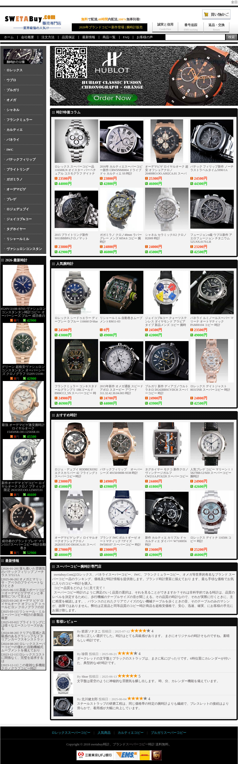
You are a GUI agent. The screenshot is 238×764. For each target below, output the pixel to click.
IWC (9, 149)
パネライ (12, 139)
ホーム (9, 37)
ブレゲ (11, 199)
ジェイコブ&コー (19, 219)
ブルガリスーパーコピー (168, 732)
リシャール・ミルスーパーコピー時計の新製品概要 (23, 615)
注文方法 (47, 37)
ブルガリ (12, 90)
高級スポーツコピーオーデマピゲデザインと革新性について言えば (23, 593)
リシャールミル (17, 239)
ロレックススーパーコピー (71, 732)
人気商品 (104, 732)
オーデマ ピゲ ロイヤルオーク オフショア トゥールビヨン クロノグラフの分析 (23, 605)
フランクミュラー (19, 120)
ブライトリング (17, 169)
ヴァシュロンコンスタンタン (22, 250)
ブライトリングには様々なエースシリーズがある (23, 625)
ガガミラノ (14, 179)
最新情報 (88, 37)
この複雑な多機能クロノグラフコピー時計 (23, 666)
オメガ (11, 100)
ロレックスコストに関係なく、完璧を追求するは (23, 658)
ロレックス (14, 70)
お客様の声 (145, 37)
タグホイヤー (16, 229)
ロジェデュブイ (17, 209)
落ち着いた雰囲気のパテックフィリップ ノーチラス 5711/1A (23, 572)
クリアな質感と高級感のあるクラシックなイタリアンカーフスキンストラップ (23, 637)
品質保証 (68, 37)
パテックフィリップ (21, 159)
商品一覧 (109, 37)
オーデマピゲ (16, 189)
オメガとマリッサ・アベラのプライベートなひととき (22, 582)
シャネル (12, 110)
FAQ (126, 37)
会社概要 (27, 37)
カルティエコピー (131, 732)
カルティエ (14, 130)
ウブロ (11, 80)
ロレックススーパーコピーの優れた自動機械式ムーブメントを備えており (23, 647)
